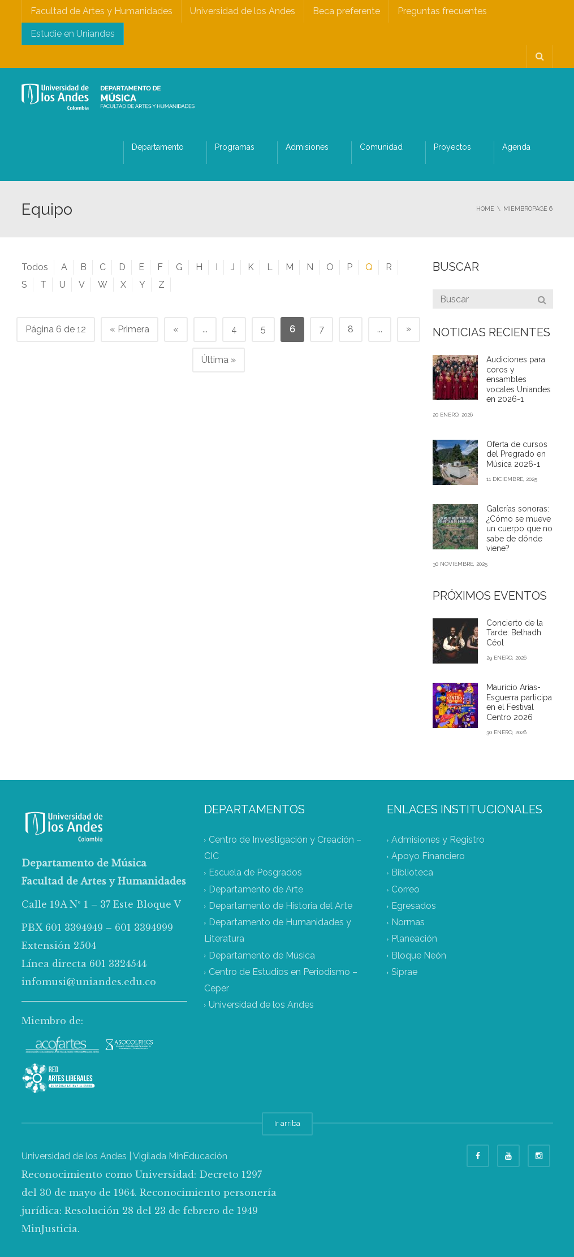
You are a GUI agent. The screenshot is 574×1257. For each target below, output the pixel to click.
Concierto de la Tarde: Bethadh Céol (514, 632)
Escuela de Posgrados (255, 873)
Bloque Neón (418, 955)
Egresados (413, 905)
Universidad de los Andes (242, 11)
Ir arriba (287, 1123)
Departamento (158, 146)
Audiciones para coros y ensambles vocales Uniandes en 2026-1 (518, 379)
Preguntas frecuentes (442, 11)
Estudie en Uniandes (73, 33)
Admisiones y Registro (438, 839)
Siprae (404, 971)
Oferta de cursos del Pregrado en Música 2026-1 (516, 454)
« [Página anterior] (176, 329)
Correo (405, 889)
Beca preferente (346, 11)
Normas (408, 922)
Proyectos (452, 146)
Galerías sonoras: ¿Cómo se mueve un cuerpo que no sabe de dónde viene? (519, 528)
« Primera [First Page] (129, 329)
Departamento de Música (262, 955)
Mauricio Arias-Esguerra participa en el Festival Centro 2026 (519, 702)
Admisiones (307, 146)
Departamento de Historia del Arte (280, 905)
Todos (34, 267)
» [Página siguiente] (408, 328)
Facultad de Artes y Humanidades (101, 11)
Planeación (414, 939)
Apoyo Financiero (428, 856)
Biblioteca (412, 873)
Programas (234, 146)
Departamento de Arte (256, 889)
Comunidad (381, 146)
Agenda (516, 146)
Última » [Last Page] (218, 359)
